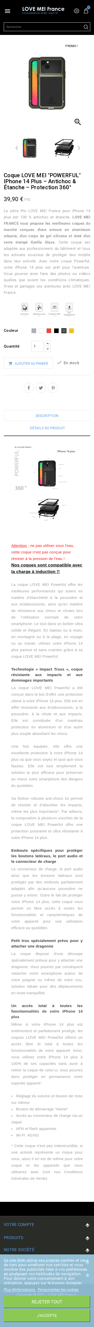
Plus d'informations (20, 1290)
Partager (29, 388)
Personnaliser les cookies (58, 1290)
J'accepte (47, 1315)
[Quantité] (37, 346)
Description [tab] (47, 416)
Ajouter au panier (28, 363)
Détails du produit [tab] (47, 428)
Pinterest (53, 388)
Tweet (41, 388)
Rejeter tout (47, 1301)
